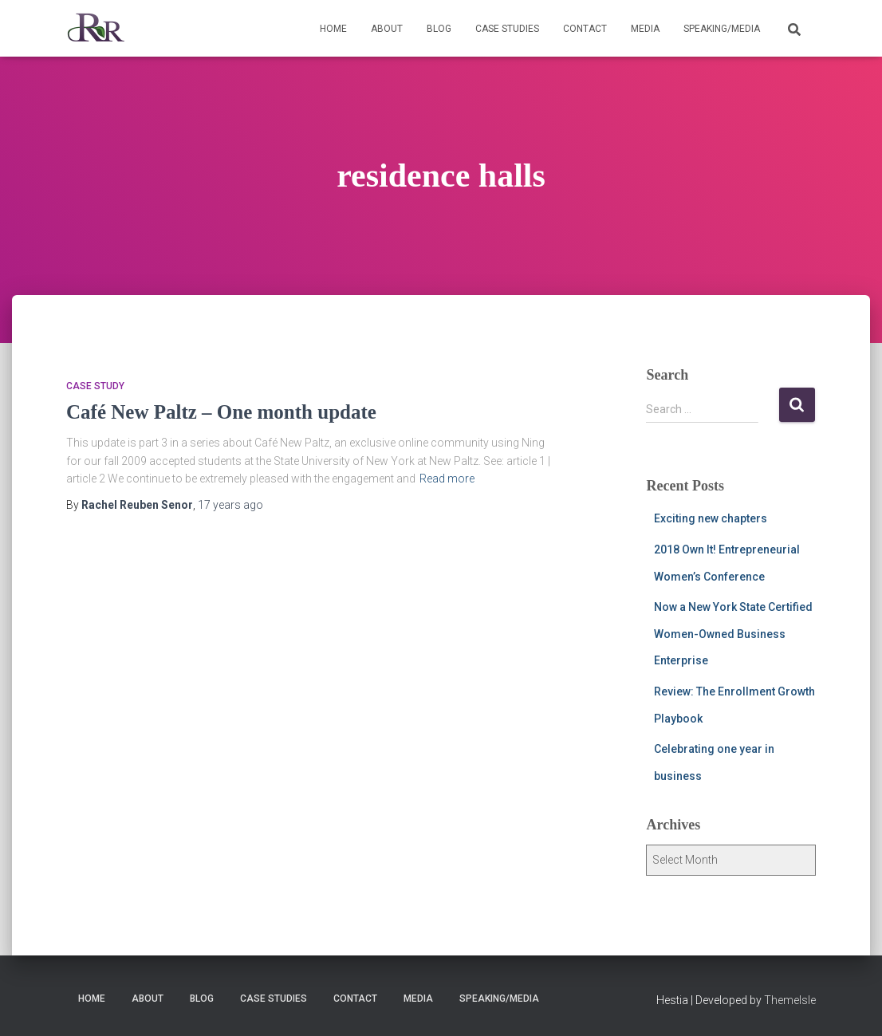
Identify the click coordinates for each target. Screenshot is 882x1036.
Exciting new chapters (710, 518)
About (387, 28)
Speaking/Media (721, 28)
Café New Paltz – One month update (221, 412)
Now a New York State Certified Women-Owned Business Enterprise (733, 634)
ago (230, 504)
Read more (446, 478)
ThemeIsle (790, 1000)
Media (645, 28)
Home (333, 28)
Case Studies (507, 28)
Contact (585, 28)
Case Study (95, 386)
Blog (439, 28)
